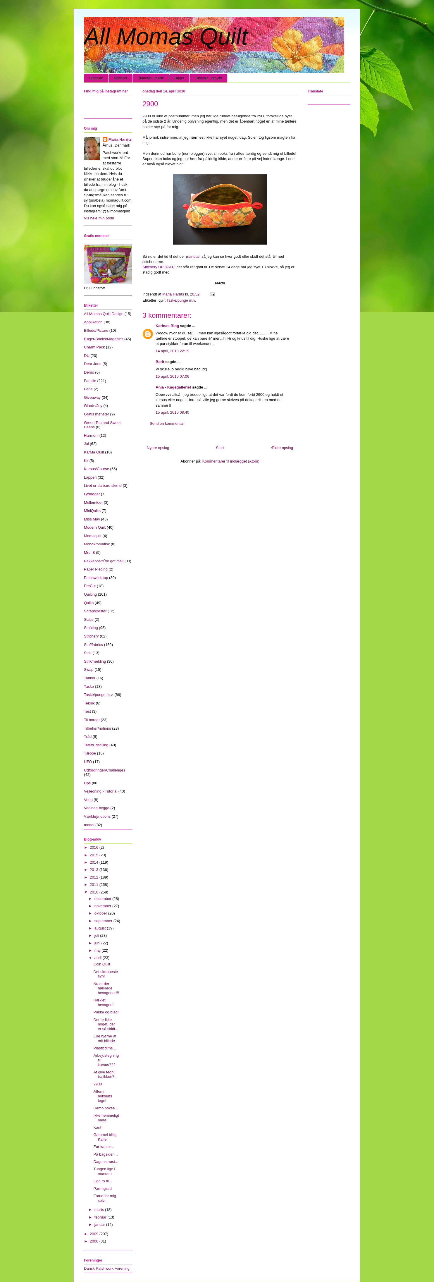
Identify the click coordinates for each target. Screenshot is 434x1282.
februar (101, 1217)
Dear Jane (92, 364)
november (103, 906)
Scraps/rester (95, 611)
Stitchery (91, 636)
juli (97, 935)
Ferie (88, 389)
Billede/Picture (96, 330)
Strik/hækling (95, 661)
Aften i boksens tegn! (102, 1096)
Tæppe (90, 753)
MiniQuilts (92, 510)
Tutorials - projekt (208, 78)
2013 (94, 869)
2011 (94, 884)
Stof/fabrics (93, 644)
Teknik (89, 703)
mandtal (192, 256)
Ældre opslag (282, 448)
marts (99, 1209)
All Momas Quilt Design (103, 314)
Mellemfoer (93, 502)
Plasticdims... (104, 1048)
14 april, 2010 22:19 (172, 351)
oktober (101, 913)
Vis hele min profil (99, 218)
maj (98, 950)
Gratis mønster (96, 414)
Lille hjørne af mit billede (104, 1038)
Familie (90, 381)
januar (100, 1224)
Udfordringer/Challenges (104, 770)
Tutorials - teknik (151, 78)
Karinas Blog (167, 326)
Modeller (120, 78)
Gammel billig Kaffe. (104, 1137)
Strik (88, 653)
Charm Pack (94, 347)
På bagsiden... (105, 1154)
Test (87, 711)
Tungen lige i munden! (104, 1171)
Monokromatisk (97, 544)
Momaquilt (92, 536)
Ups (87, 783)
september (103, 921)
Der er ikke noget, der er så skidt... (105, 1024)
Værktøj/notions (97, 816)
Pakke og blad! (105, 1012)
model (89, 825)
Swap (89, 669)
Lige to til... (102, 1181)
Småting (91, 627)
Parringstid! (103, 1188)
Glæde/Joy (93, 405)
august (100, 928)
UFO (88, 761)
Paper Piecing (96, 569)
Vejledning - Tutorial (100, 791)
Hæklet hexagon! (103, 1002)
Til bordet (92, 720)
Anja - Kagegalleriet (173, 387)
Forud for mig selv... (104, 1198)
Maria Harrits (120, 139)
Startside (96, 78)
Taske (89, 686)
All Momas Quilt (166, 36)
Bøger (179, 78)
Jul (86, 443)
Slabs (89, 619)
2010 (94, 892)
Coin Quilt (101, 964)
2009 (94, 1234)
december (103, 898)
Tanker (89, 678)
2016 (94, 847)
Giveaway (92, 397)
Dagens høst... (105, 1161)
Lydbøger (92, 494)
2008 (94, 1241)
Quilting (90, 594)
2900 (97, 1084)
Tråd (88, 736)
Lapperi (90, 477)
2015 (94, 855)
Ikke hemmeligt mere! (106, 1117)
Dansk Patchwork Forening (107, 1268)
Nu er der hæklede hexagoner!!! (106, 988)
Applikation (93, 322)
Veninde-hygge (96, 808)
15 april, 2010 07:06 (172, 376)
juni (97, 943)
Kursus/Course (96, 469)
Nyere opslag (158, 448)
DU (86, 355)
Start (220, 448)
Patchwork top (96, 577)
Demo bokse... (105, 1108)
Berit (160, 362)
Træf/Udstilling (96, 745)
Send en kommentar (167, 423)
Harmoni (91, 435)
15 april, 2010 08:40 (172, 412)
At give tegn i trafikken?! (104, 1074)
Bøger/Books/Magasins (103, 339)
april (98, 958)
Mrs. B (89, 552)
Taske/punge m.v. (181, 300)
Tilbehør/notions (97, 728)
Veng (88, 800)
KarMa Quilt (94, 452)
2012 (94, 877)
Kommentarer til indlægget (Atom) (230, 461)
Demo (89, 372)
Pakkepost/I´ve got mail (103, 561)
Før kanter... (103, 1146)
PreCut (90, 586)
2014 (94, 862)
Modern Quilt (95, 527)
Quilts (89, 603)
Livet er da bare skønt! (103, 485)
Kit (86, 460)
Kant (97, 1127)
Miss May (92, 519)
